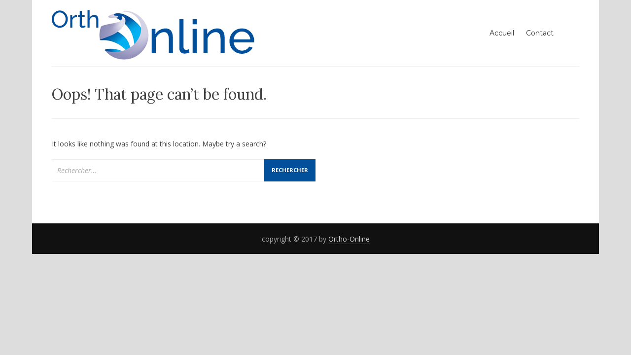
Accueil (502, 33)
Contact (540, 33)
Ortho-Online (349, 239)
